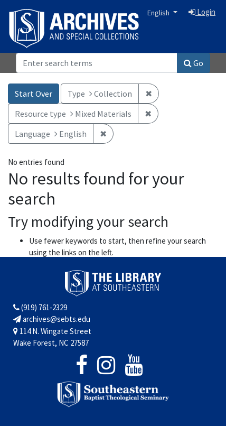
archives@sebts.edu (51, 319)
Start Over (33, 93)
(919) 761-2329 (40, 307)
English (159, 12)
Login (202, 12)
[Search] (96, 63)
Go (193, 63)
